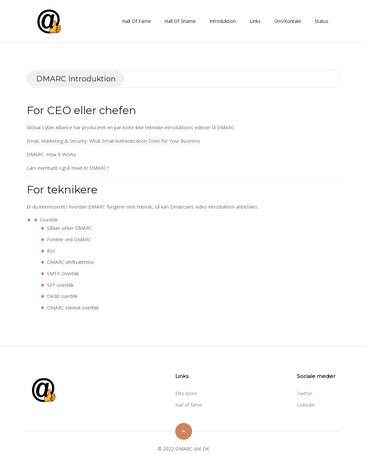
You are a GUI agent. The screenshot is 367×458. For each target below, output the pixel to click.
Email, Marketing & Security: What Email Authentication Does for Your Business (113, 141)
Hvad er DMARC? (90, 168)
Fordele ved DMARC (69, 239)
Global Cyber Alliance (49, 127)
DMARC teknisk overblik (73, 307)
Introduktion (222, 21)
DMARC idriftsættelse (70, 262)
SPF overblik (60, 285)
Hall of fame (136, 21)
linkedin (306, 405)
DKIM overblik (62, 296)
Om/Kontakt (287, 21)
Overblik (49, 220)
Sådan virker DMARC (69, 228)
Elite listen (186, 393)
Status (322, 21)
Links (255, 21)
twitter (304, 393)
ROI (51, 251)
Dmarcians (182, 207)
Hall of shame (180, 21)
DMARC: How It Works (51, 154)
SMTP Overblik (63, 273)
